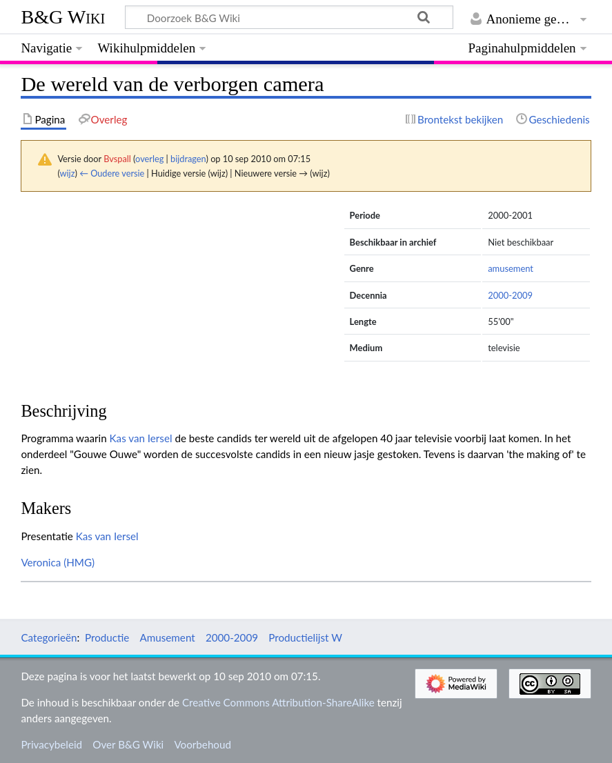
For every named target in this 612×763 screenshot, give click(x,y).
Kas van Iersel (141, 438)
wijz (67, 173)
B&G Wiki (63, 17)
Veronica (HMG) (58, 562)
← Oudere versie (111, 173)
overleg (149, 158)
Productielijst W (305, 637)
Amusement (167, 637)
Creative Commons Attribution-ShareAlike (278, 702)
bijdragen (188, 158)
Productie (107, 637)
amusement (510, 268)
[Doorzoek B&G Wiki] (289, 17)
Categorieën (49, 637)
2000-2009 (510, 295)
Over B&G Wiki (128, 744)
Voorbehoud (202, 744)
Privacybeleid (51, 744)
